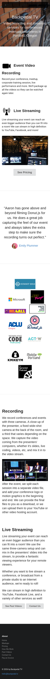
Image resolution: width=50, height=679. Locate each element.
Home (4, 640)
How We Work (7, 649)
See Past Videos (13, 606)
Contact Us (35, 606)
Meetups (5, 643)
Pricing (5, 646)
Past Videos (7, 652)
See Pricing (24, 172)
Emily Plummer (28, 245)
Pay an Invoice (8, 658)
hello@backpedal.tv (10, 674)
